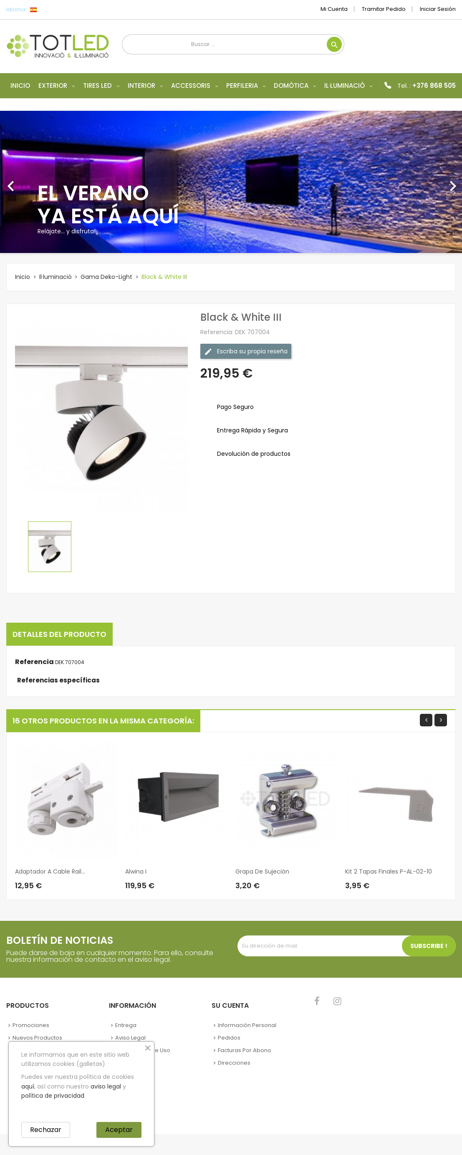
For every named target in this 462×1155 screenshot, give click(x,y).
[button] (34, 182)
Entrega (125, 1025)
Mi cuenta (334, 9)
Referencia (34, 662)
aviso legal (106, 1086)
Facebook (317, 1001)
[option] (231, 182)
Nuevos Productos (37, 1038)
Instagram (337, 1001)
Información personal (247, 1025)
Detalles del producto (59, 634)
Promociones (31, 1025)
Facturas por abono (244, 1050)
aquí (27, 1086)
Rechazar (45, 1130)
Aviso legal (130, 1038)
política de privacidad (52, 1095)
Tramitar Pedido (384, 9)
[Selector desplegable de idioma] (52, 9)
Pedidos (229, 1038)
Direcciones (234, 1063)
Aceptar (119, 1130)
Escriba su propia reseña (246, 351)
